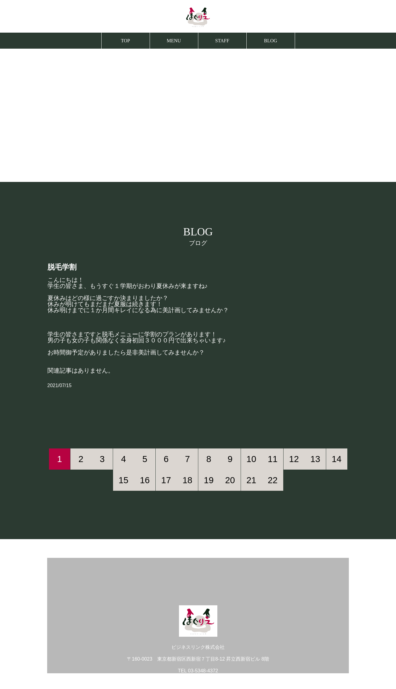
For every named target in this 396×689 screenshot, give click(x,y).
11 (273, 459)
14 (336, 459)
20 (230, 480)
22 (273, 480)
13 (315, 459)
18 (187, 480)
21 (251, 480)
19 (208, 480)
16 (145, 480)
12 (294, 459)
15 (123, 480)
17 (166, 480)
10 (251, 459)
